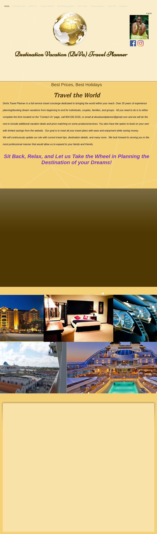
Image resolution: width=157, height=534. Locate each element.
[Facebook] (133, 43)
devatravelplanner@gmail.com (110, 117)
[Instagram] (141, 43)
